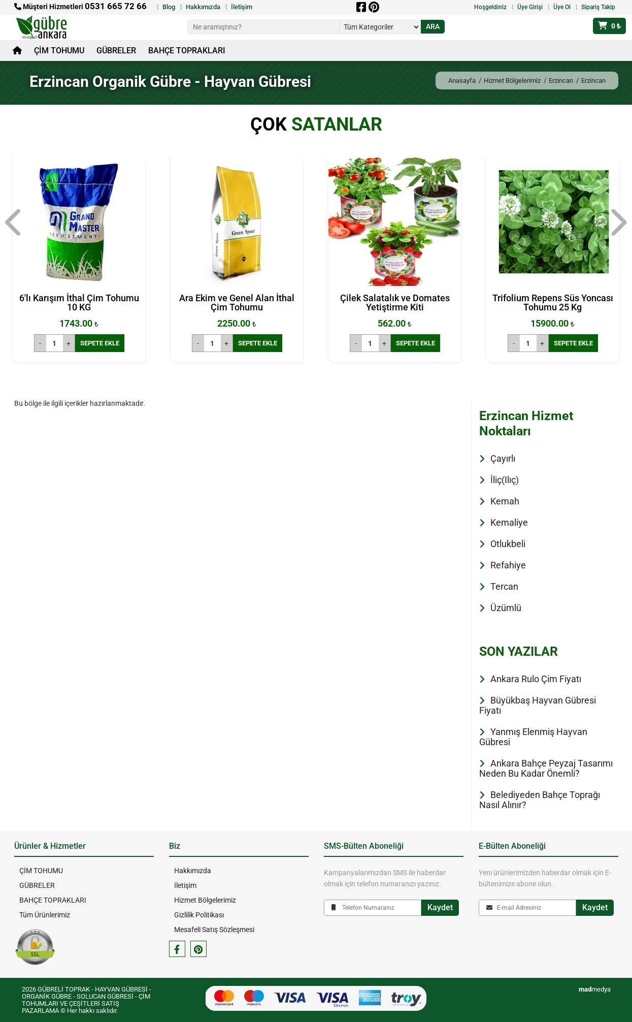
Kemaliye (509, 522)
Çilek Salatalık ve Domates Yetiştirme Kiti (395, 302)
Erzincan (561, 80)
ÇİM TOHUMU (59, 50)
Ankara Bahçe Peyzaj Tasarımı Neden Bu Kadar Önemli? (546, 768)
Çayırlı (502, 458)
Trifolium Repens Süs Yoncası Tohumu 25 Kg (552, 302)
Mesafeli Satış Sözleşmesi (214, 929)
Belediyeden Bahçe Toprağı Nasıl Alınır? (539, 799)
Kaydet (440, 907)
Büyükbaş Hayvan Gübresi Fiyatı (537, 705)
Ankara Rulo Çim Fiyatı (535, 679)
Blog (168, 7)
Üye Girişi (530, 7)
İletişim (241, 7)
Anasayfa (462, 80)
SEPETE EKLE (99, 343)
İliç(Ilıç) (504, 479)
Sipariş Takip (598, 7)
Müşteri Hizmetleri (80, 7)
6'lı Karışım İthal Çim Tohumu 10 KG (79, 302)
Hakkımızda (203, 7)
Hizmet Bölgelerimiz (512, 80)
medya (595, 989)
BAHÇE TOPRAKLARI (186, 50)
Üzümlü (505, 607)
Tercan (504, 586)
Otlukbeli (507, 543)
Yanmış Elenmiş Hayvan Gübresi (533, 736)
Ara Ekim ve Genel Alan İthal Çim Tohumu (236, 302)
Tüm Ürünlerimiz (44, 914)
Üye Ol (562, 7)
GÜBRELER (116, 50)
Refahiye (508, 565)
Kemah (504, 501)
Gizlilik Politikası (199, 914)
